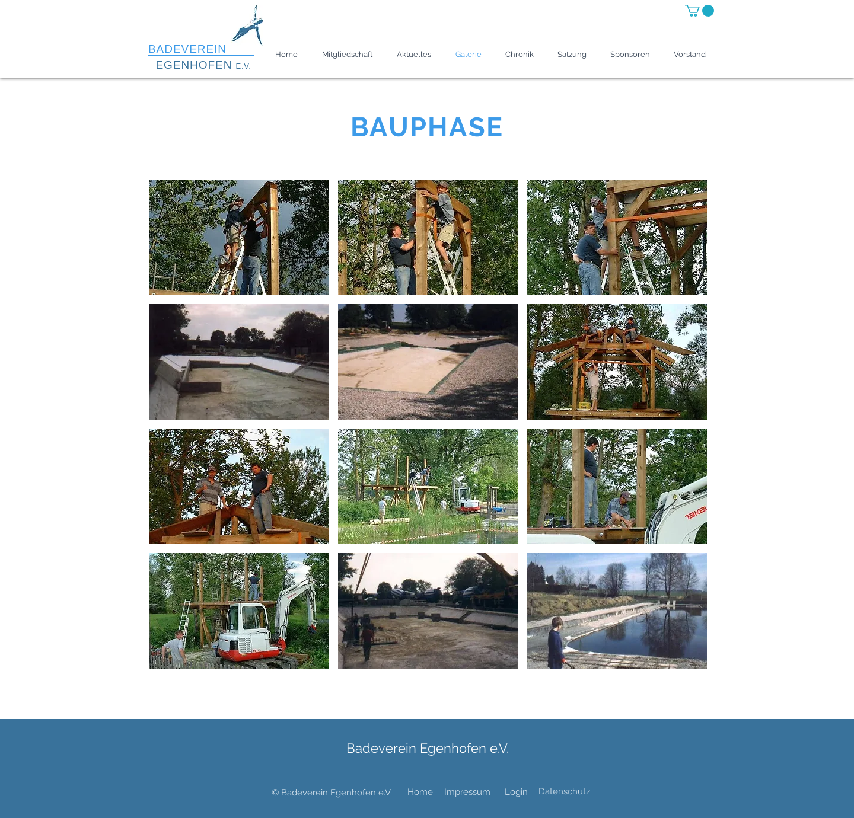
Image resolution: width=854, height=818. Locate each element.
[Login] (516, 792)
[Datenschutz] (564, 792)
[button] (699, 11)
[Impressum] (467, 792)
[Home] (420, 792)
